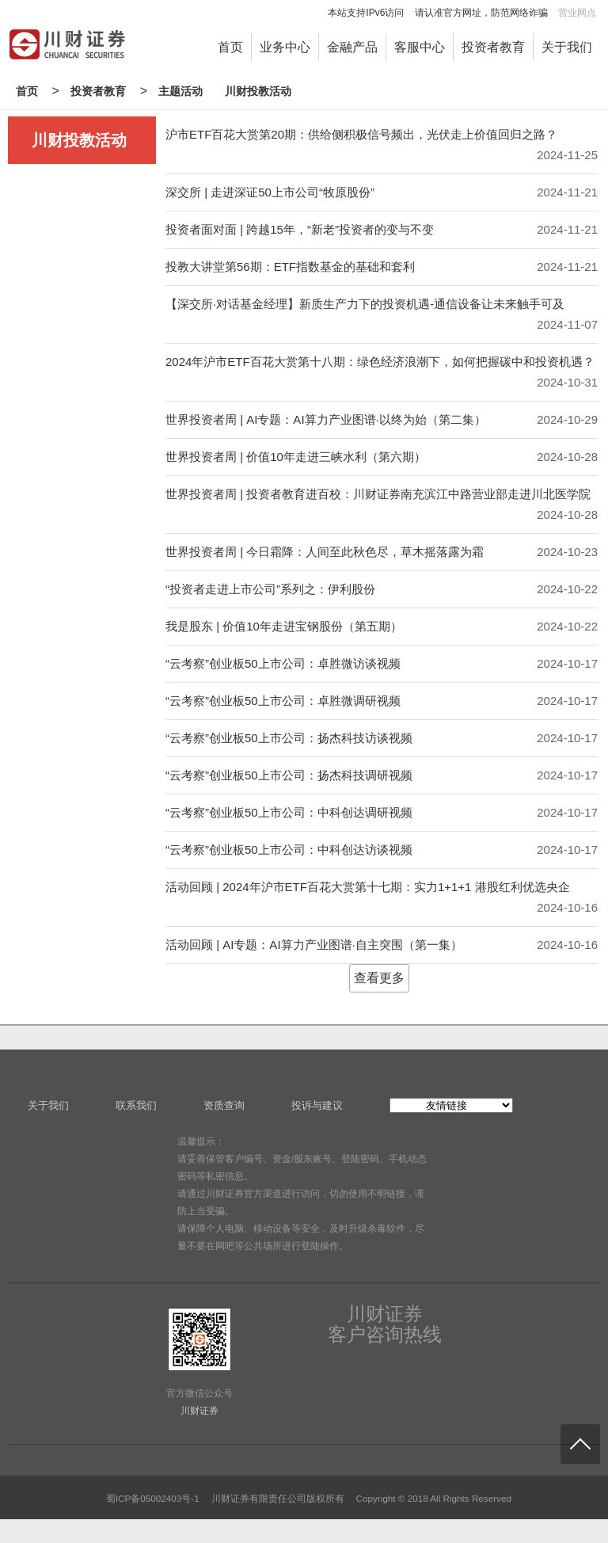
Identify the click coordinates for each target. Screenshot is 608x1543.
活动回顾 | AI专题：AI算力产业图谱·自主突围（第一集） (313, 944)
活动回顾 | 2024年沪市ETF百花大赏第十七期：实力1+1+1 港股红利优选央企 (367, 886)
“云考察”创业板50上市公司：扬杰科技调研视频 (288, 775)
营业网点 (577, 12)
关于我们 (567, 47)
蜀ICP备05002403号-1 (153, 1498)
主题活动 (180, 91)
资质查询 (224, 1105)
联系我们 (136, 1105)
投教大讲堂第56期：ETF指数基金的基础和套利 (290, 266)
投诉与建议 (317, 1105)
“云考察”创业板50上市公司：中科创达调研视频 (288, 812)
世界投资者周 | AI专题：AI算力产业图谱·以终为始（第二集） (325, 419)
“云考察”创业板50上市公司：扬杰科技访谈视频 (288, 738)
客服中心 (419, 47)
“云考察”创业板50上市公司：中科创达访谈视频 (288, 849)
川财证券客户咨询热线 (385, 1324)
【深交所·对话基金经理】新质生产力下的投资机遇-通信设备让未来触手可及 (364, 304)
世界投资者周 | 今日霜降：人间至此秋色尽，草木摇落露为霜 (324, 551)
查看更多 (379, 978)
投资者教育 (493, 47)
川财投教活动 (258, 91)
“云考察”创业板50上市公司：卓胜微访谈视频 (283, 663)
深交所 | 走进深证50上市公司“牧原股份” (269, 192)
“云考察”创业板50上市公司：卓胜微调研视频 (283, 700)
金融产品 (352, 47)
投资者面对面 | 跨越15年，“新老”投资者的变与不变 (299, 229)
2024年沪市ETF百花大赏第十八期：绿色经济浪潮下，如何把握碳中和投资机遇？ (380, 361)
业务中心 (285, 47)
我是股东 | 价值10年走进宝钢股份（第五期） (283, 626)
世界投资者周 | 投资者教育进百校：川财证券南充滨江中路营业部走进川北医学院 (378, 494)
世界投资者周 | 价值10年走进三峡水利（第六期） (295, 456)
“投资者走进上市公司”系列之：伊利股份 (270, 589)
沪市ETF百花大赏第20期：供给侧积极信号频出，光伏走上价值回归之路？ (361, 134)
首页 (230, 47)
